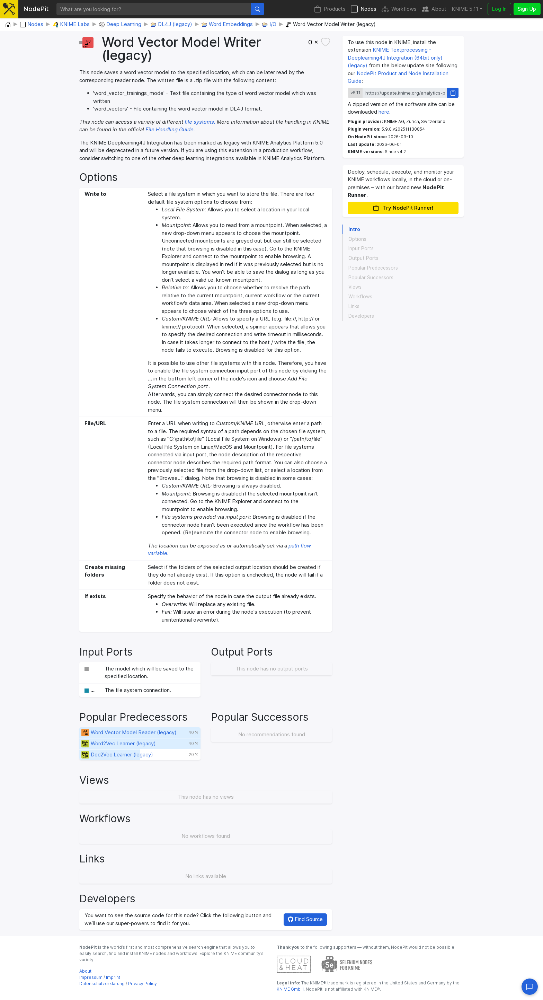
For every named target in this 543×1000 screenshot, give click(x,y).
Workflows (399, 9)
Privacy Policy (142, 983)
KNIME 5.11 (465, 9)
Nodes (363, 9)
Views (355, 287)
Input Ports (361, 248)
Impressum (91, 977)
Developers (361, 316)
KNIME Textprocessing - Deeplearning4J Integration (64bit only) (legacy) (395, 57)
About (434, 9)
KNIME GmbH (290, 989)
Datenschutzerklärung (102, 983)
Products (330, 9)
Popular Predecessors (373, 268)
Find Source (305, 919)
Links (353, 306)
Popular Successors (370, 277)
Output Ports (363, 258)
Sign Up (527, 9)
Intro (354, 229)
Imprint (113, 977)
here (384, 111)
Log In (499, 9)
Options (357, 239)
